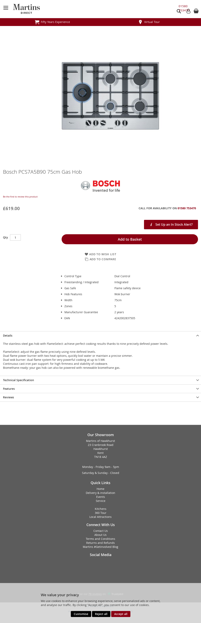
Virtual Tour (152, 22)
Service (100, 501)
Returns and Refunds (100, 543)
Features (9, 389)
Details (7, 335)
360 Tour (100, 513)
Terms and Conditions (100, 539)
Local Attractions (100, 517)
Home (100, 489)
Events (100, 497)
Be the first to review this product (20, 196)
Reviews (8, 397)
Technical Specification (18, 380)
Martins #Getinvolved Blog (100, 547)
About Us (100, 535)
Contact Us (100, 531)
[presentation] (100, 335)
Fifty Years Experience (55, 22)
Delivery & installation (100, 493)
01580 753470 (184, 8)
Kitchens (100, 509)
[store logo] (26, 9)
